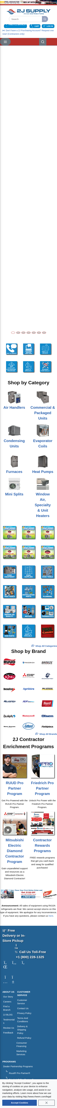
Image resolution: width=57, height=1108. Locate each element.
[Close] (46, 1103)
